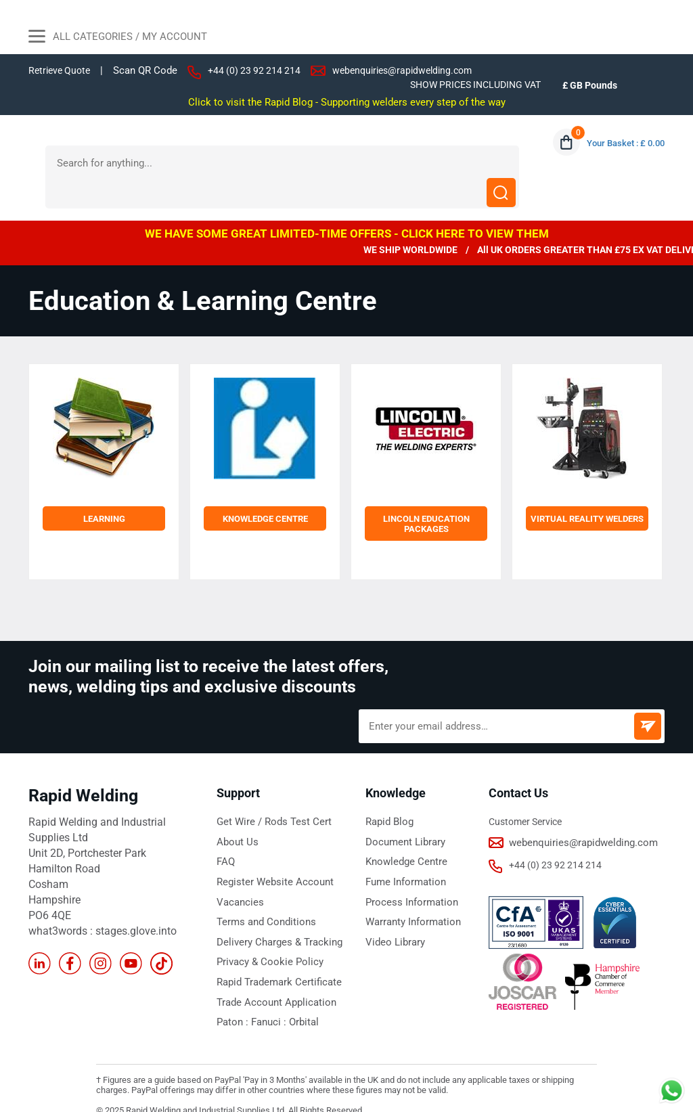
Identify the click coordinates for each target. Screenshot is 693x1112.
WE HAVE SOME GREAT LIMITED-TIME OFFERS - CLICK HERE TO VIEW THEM (347, 204)
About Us (236, 812)
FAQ (225, 831)
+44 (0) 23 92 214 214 (261, 70)
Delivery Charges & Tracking (274, 910)
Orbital (297, 988)
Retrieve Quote (61, 70)
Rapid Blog (388, 792)
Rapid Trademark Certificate (275, 949)
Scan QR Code (150, 71)
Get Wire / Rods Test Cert (269, 792)
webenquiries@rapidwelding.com (415, 70)
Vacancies (238, 871)
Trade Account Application (272, 969)
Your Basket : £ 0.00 (622, 142)
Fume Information (403, 851)
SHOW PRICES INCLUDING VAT (468, 84)
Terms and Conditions (262, 890)
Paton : (232, 988)
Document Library (403, 812)
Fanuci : (265, 988)
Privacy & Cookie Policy (265, 930)
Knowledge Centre (403, 831)
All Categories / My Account (117, 38)
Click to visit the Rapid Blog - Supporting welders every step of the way (347, 101)
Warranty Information (411, 890)
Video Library (393, 910)
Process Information (408, 871)
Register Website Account (270, 851)
